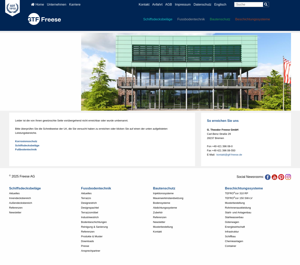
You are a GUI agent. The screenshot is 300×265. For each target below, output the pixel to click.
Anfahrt (157, 4)
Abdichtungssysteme (165, 207)
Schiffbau (230, 236)
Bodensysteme (161, 202)
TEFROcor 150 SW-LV (239, 198)
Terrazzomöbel (89, 212)
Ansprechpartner (90, 250)
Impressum (183, 4)
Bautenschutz (220, 19)
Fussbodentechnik (191, 19)
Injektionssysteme (163, 193)
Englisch (220, 4)
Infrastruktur (232, 231)
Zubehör (158, 212)
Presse (85, 245)
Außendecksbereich (20, 202)
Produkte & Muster (92, 236)
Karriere (75, 4)
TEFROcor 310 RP (236, 193)
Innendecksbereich (20, 198)
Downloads (87, 241)
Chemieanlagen (234, 241)
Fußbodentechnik (26, 149)
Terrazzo (86, 198)
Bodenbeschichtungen (94, 222)
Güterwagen (232, 222)
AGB (168, 4)
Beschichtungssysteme (252, 19)
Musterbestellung (163, 226)
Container (230, 245)
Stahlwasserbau (234, 217)
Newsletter (15, 212)
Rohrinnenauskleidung (238, 207)
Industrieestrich (90, 217)
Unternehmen (56, 4)
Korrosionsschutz (26, 141)
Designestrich (89, 202)
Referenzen (16, 207)
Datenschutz (203, 4)
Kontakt (144, 4)
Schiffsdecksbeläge (157, 19)
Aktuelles (14, 193)
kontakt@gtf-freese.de (229, 154)
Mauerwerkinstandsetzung (168, 198)
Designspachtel (90, 207)
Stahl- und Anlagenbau (238, 212)
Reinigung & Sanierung (94, 226)
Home (37, 4)
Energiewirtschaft (235, 226)
